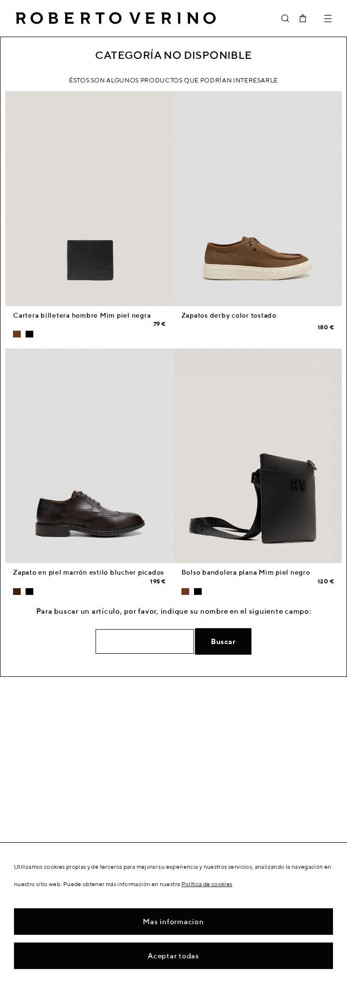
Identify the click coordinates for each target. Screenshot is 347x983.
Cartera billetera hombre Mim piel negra (82, 315)
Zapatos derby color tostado (229, 315)
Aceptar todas (173, 956)
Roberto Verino (115, 18)
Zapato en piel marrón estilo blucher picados (88, 572)
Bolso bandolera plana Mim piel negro (245, 572)
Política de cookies (207, 884)
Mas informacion (173, 921)
